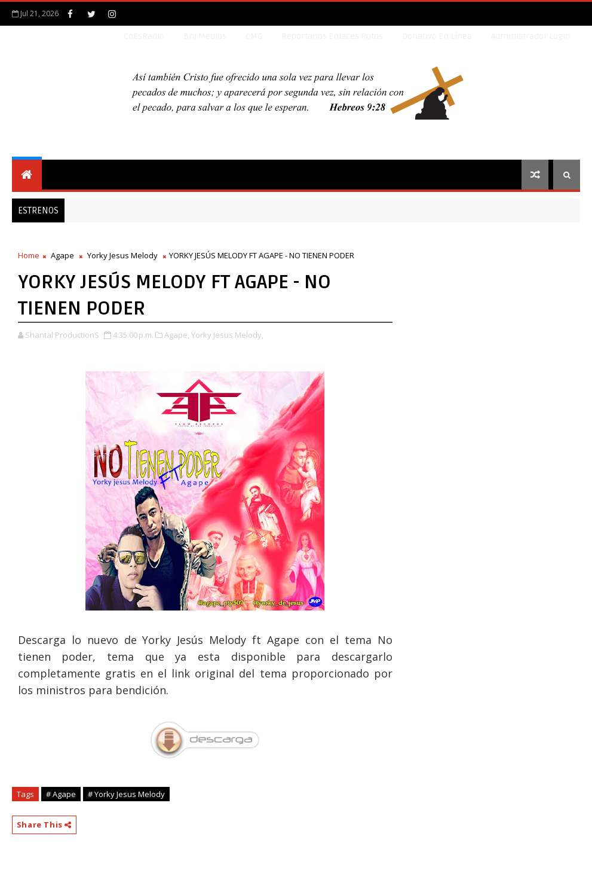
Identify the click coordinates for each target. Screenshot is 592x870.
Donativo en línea (437, 36)
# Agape (61, 794)
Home (28, 255)
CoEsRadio (144, 36)
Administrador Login (530, 36)
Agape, (176, 334)
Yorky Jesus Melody (122, 255)
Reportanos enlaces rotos (332, 36)
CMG (254, 36)
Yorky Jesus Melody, (227, 334)
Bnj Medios (204, 36)
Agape (62, 255)
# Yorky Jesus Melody (126, 794)
